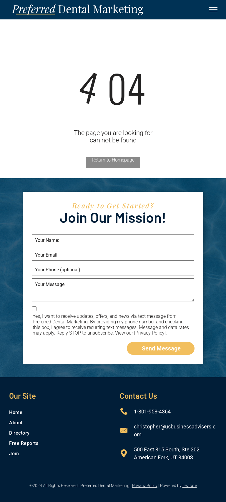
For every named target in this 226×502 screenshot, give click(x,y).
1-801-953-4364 (152, 411)
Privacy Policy (144, 485)
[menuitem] (57, 412)
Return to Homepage (113, 160)
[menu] (213, 9)
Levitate (189, 485)
